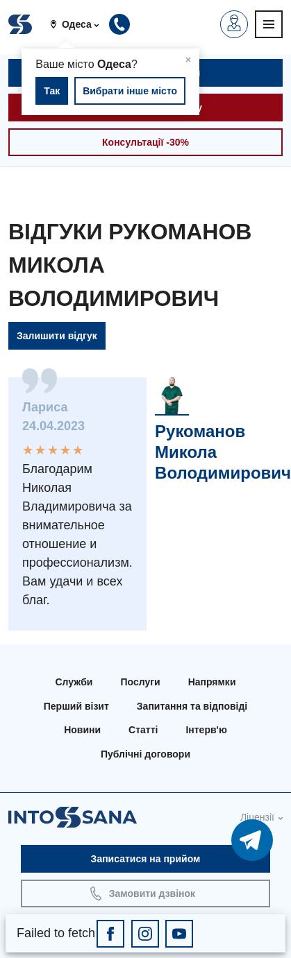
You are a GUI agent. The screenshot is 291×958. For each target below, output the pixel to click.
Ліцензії (257, 817)
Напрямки (212, 681)
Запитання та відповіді (192, 706)
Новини (82, 729)
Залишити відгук (57, 335)
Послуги (140, 681)
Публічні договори (145, 754)
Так (52, 90)
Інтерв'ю (205, 729)
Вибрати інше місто (130, 90)
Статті (143, 729)
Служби (74, 681)
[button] (79, 24)
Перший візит (76, 706)
